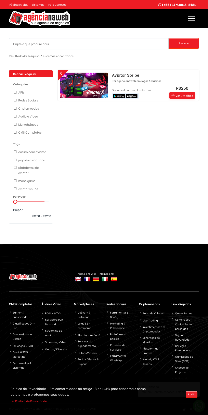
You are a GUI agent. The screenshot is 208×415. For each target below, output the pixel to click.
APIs (21, 92)
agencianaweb (126, 81)
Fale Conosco (57, 4)
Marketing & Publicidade (117, 325)
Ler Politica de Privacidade (29, 401)
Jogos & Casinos (151, 81)
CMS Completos (29, 132)
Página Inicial (18, 4)
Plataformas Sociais (118, 336)
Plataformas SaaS (89, 335)
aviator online (28, 188)
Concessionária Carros (22, 336)
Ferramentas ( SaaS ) (119, 314)
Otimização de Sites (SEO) (184, 358)
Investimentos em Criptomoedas (154, 329)
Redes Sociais (28, 100)
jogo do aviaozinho (31, 160)
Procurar (184, 43)
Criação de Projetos (182, 369)
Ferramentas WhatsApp (118, 358)
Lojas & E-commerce (84, 325)
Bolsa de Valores (153, 313)
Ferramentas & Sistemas (22, 365)
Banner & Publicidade (20, 314)
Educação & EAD (23, 345)
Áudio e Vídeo (28, 116)
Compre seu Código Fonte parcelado (183, 323)
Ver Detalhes (182, 95)
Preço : (18, 209)
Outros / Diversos (56, 349)
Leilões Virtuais (87, 353)
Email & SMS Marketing (20, 354)
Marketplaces (28, 124)
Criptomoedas (28, 108)
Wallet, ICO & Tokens (151, 361)
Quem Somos (183, 313)
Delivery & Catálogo (84, 314)
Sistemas (38, 4)
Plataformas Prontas (150, 350)
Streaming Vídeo (55, 342)
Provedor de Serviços (118, 347)
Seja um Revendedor (183, 337)
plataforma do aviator (28, 170)
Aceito (191, 394)
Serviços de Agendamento (87, 343)
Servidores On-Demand (55, 321)
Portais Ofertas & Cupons (88, 361)
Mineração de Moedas (151, 339)
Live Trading (150, 320)
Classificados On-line (24, 325)
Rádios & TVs (53, 313)
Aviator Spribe (125, 75)
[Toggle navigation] (191, 18)
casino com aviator (32, 151)
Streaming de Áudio (53, 332)
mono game (27, 180)
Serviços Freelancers (182, 348)
